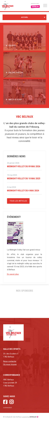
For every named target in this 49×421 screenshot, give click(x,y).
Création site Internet (30, 417)
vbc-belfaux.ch (10, 5)
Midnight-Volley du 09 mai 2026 (23, 166)
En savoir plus (13, 274)
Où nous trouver (10, 364)
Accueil (24, 17)
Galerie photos (15, 72)
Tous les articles (18, 201)
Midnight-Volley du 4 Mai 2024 (23, 190)
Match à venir (15, 99)
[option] (13, 305)
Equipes (12, 45)
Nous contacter (9, 361)
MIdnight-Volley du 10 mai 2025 (23, 178)
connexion (7, 407)
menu (45, 5)
